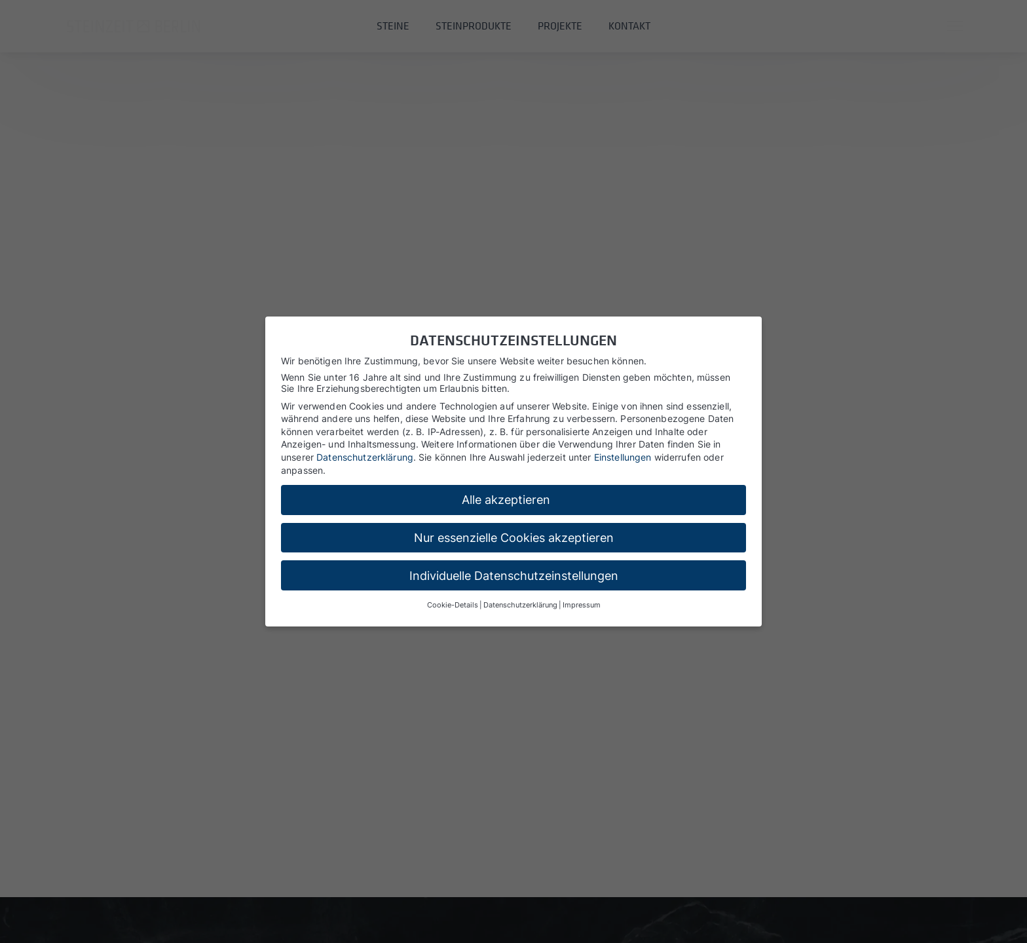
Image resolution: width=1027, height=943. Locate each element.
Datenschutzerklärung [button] (520, 605)
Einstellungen (623, 457)
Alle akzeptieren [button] (506, 500)
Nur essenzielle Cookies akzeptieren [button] (514, 538)
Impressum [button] (582, 605)
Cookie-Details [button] (452, 605)
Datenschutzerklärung (364, 457)
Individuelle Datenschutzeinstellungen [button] (513, 576)
